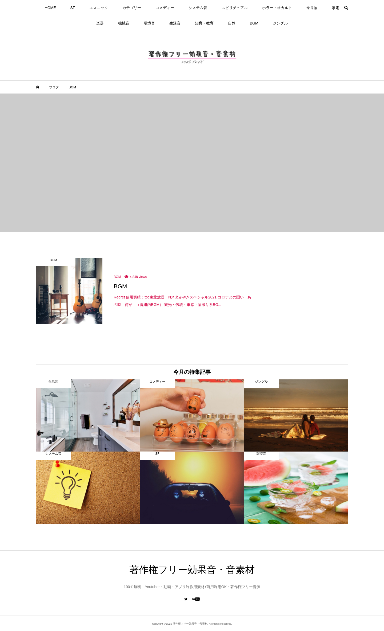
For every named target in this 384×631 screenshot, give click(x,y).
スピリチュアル (235, 8)
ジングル (280, 23)
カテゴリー (131, 8)
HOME (50, 8)
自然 (231, 23)
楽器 (100, 23)
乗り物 (312, 8)
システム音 (198, 8)
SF (72, 8)
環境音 (149, 23)
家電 (335, 8)
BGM (254, 23)
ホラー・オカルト (277, 8)
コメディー (164, 8)
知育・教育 (204, 23)
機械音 (123, 23)
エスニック (98, 8)
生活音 (175, 23)
